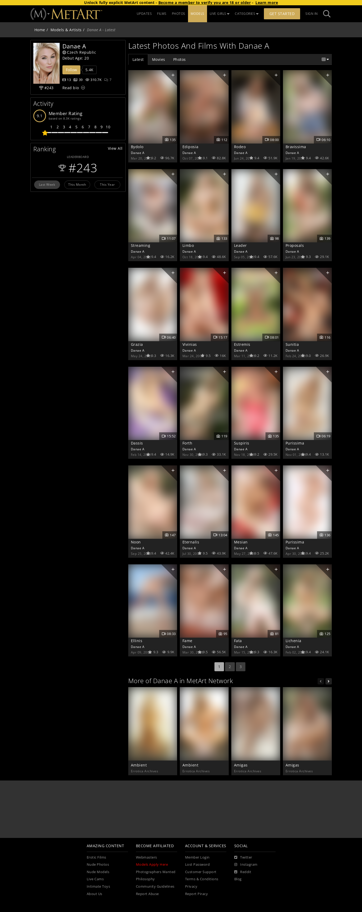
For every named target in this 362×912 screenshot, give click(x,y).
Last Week (47, 184)
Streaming (140, 245)
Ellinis (137, 640)
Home (39, 29)
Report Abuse (147, 894)
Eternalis (190, 542)
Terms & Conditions (201, 879)
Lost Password (197, 864)
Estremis (242, 344)
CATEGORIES (247, 13)
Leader (240, 245)
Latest (138, 59)
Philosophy (145, 879)
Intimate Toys (98, 886)
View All (115, 148)
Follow (71, 69)
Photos (179, 59)
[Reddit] (242, 872)
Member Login (197, 857)
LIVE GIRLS (220, 13)
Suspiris (241, 443)
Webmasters (146, 857)
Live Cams (95, 879)
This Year (107, 184)
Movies (158, 59)
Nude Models (98, 872)
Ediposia (190, 146)
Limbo (188, 245)
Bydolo (137, 146)
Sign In (311, 13)
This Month (77, 184)
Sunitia (292, 344)
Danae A (138, 153)
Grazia (137, 344)
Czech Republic (79, 52)
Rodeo (240, 146)
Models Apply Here (152, 864)
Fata (238, 640)
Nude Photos (98, 864)
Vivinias (189, 344)
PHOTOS (178, 13)
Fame (187, 640)
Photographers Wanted (156, 872)
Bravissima (296, 146)
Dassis (137, 443)
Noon (136, 542)
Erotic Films (96, 857)
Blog (238, 879)
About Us (94, 894)
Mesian (241, 542)
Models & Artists (66, 29)
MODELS (197, 13)
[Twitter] (243, 857)
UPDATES (144, 13)
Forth (187, 443)
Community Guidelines (155, 886)
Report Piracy (196, 894)
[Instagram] (246, 864)
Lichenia (293, 640)
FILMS (162, 13)
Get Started (282, 13)
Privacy (191, 886)
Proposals (295, 245)
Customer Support (201, 872)
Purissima (295, 443)
